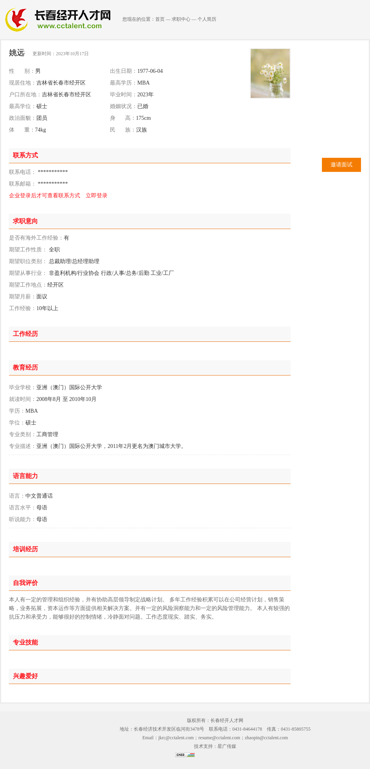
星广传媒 (226, 746)
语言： (17, 496)
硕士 (41, 106)
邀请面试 (341, 165)
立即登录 (97, 196)
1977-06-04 (150, 71)
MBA (143, 83)
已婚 (142, 106)
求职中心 (181, 19)
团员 (41, 118)
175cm (143, 118)
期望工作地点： (28, 285)
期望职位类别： (28, 261)
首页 (160, 19)
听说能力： (22, 519)
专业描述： (22, 446)
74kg (40, 130)
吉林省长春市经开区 (61, 83)
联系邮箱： (22, 184)
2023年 (145, 94)
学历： (17, 411)
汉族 (141, 130)
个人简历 (207, 19)
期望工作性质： (28, 250)
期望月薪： (22, 297)
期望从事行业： (28, 273)
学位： (17, 423)
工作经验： (22, 308)
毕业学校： (22, 387)
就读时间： (22, 399)
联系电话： (22, 172)
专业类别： (22, 434)
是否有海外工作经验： (36, 238)
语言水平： (22, 508)
